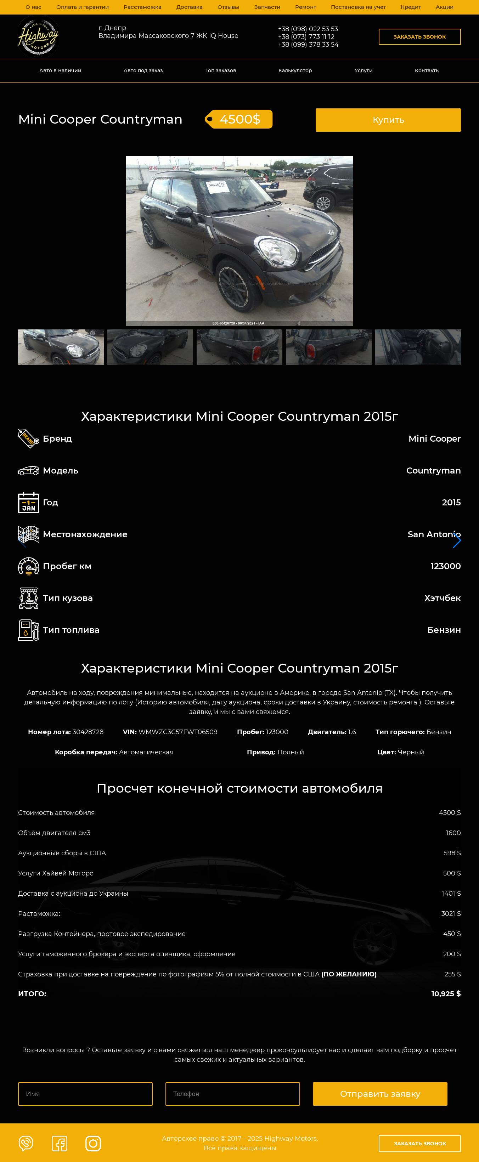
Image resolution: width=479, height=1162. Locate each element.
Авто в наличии (60, 70)
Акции (443, 7)
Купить (388, 118)
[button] (457, 539)
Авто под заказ (143, 70)
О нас (33, 7)
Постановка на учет (357, 7)
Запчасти (265, 7)
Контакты (427, 70)
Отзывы (226, 7)
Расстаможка (141, 7)
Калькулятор (295, 70)
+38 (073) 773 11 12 (306, 37)
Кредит (409, 7)
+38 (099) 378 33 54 (308, 45)
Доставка (187, 7)
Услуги (364, 70)
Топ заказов (220, 70)
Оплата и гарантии (83, 7)
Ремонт (304, 7)
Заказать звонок (420, 37)
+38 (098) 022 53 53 (308, 29)
